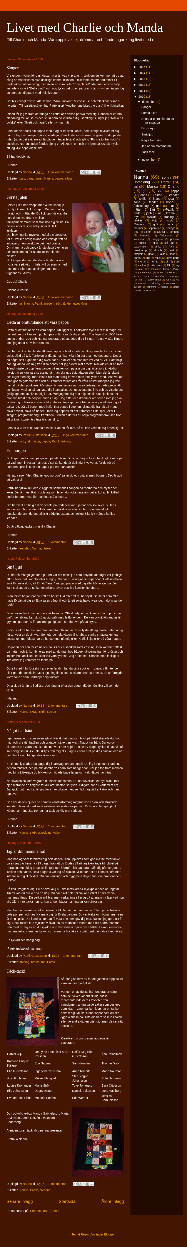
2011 (142, 90)
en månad (153, 269)
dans (30, 178)
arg (177, 265)
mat (171, 206)
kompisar (139, 239)
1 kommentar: (57, 542)
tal (136, 187)
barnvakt (145, 235)
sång (68, 178)
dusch (158, 250)
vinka (158, 246)
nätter (36, 441)
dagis (170, 220)
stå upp (169, 242)
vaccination (140, 246)
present (49, 303)
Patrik (39, 303)
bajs (22, 178)
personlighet (154, 279)
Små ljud (14, 567)
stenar (142, 261)
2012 (142, 84)
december (149, 102)
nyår (140, 279)
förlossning (166, 235)
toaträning (151, 286)
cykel (140, 269)
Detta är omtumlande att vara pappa (38, 322)
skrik (42, 711)
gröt (155, 224)
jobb (22, 441)
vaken (57, 832)
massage (174, 276)
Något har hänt (19, 730)
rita (178, 279)
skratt (33, 711)
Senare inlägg (20, 1201)
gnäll (151, 254)
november (149, 159)
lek (29, 441)
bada (137, 213)
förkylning (139, 224)
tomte (155, 261)
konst (172, 272)
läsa (172, 254)
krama (170, 213)
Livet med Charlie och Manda (85, 27)
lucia (147, 276)
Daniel (161, 231)
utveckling (80, 303)
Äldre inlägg (113, 1201)
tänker (47, 548)
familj (166, 269)
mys (136, 217)
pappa (59, 178)
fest (171, 250)
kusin (136, 276)
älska (148, 290)
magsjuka (158, 239)
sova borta (173, 257)
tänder (67, 303)
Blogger (109, 1234)
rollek (158, 257)
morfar (170, 224)
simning (156, 283)
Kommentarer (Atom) (44, 1210)
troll (166, 261)
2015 (142, 67)
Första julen (17, 197)
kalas (162, 254)
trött (58, 303)
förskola (138, 254)
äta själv (157, 265)
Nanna (48, 178)
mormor (138, 228)
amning (24, 962)
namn (39, 178)
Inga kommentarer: (61, 172)
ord (148, 257)
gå (144, 191)
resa (171, 198)
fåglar (176, 269)
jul (20, 303)
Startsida (67, 1201)
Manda (152, 187)
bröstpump (38, 962)
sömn (166, 177)
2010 (142, 96)
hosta (160, 272)
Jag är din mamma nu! (26, 851)
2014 (142, 73)
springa (170, 228)
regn (168, 279)
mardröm (159, 276)
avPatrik (168, 209)
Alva (171, 246)
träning (66, 441)
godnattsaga (145, 272)
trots (177, 261)
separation (154, 228)
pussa (142, 242)
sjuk (155, 242)
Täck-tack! (16, 971)
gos (158, 206)
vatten (176, 286)
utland (164, 286)
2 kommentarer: (59, 705)
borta (169, 202)
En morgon (16, 450)
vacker (142, 265)
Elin (169, 265)
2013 (142, 79)
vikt (139, 290)
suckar (51, 711)
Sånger (13, 67)
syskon (152, 217)
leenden (24, 548)
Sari (152, 209)
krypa (156, 198)
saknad (142, 283)
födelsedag (141, 206)
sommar (170, 283)
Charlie (173, 187)
